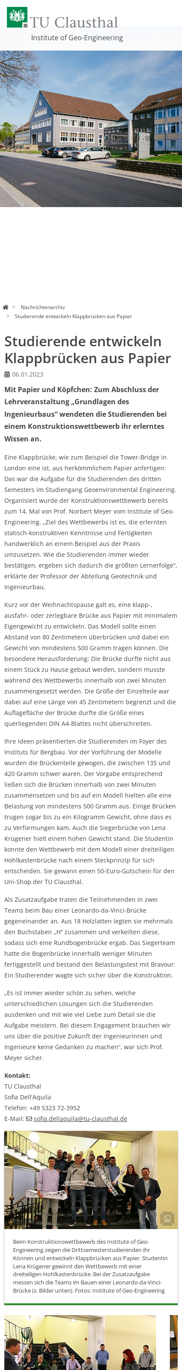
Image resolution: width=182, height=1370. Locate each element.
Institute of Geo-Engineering (77, 37)
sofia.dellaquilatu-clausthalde (80, 1119)
